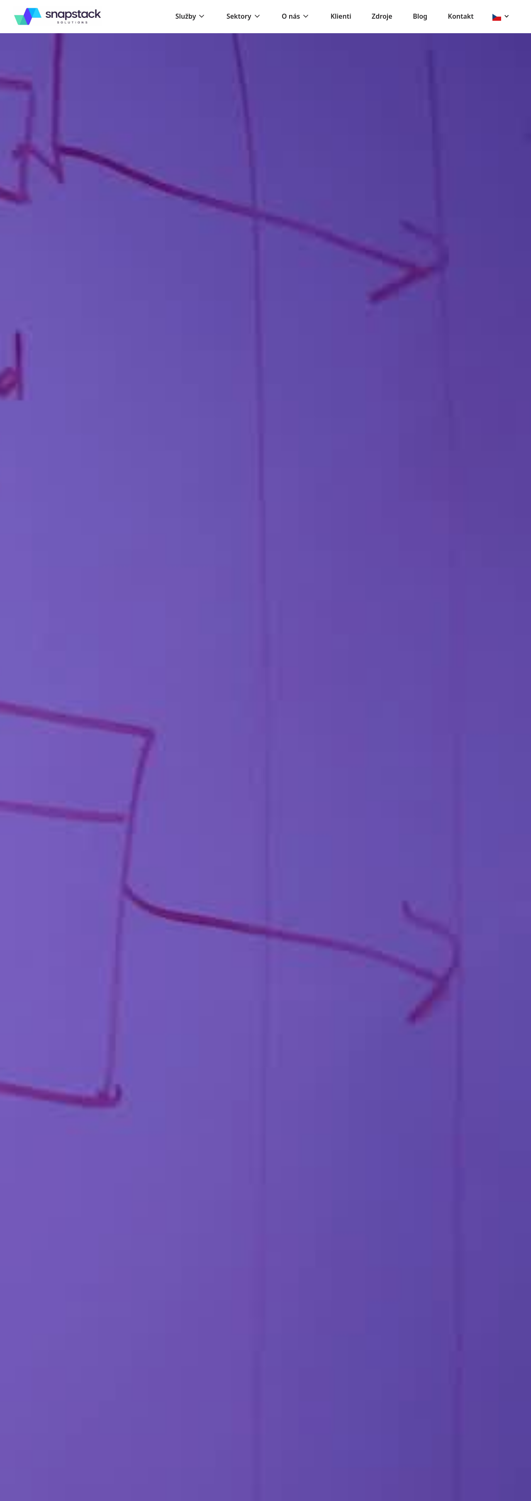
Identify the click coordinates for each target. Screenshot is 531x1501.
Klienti (341, 16)
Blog (420, 16)
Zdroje (382, 16)
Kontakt (461, 16)
